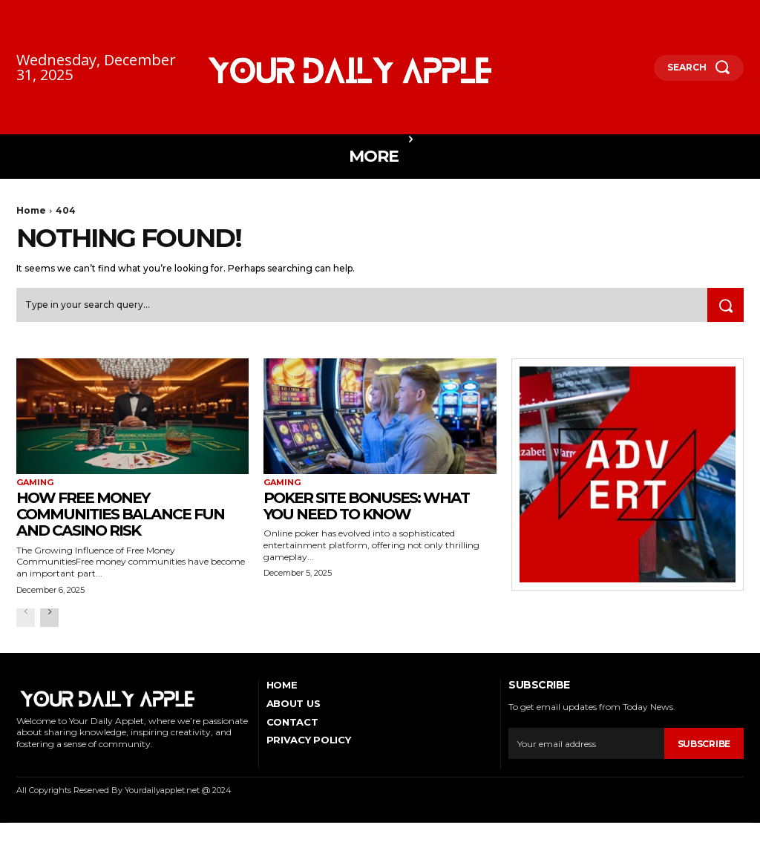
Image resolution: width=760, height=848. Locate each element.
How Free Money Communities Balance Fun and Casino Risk (118, 519)
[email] (586, 753)
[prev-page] (25, 627)
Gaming (34, 484)
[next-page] (49, 627)
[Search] (724, 306)
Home (31, 210)
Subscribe (704, 753)
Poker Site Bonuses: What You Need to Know (357, 519)
